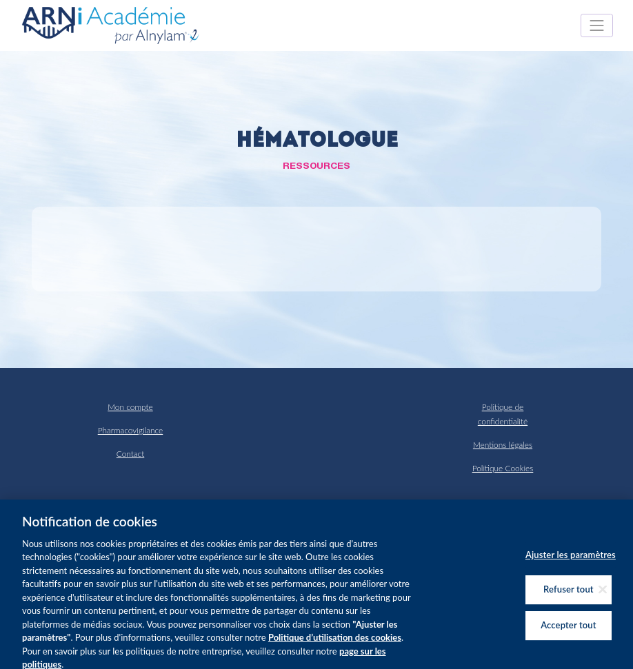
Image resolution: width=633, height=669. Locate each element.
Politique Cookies (503, 468)
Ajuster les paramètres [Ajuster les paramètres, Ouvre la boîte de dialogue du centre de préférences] (570, 560)
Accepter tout (568, 631)
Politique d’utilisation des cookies (334, 643)
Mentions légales (502, 445)
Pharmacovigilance (130, 430)
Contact (131, 454)
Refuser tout (568, 595)
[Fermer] (602, 595)
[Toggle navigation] (597, 25)
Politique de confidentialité (503, 414)
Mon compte (130, 407)
